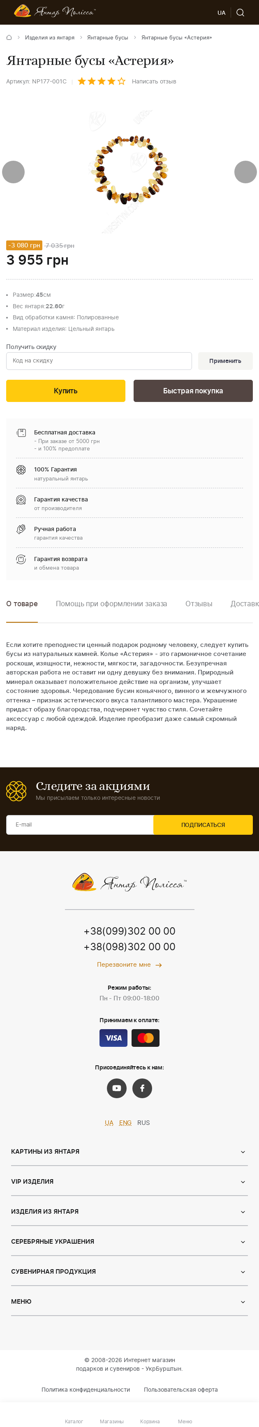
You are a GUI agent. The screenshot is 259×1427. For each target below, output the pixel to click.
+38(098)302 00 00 (129, 949)
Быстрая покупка (193, 392)
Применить (224, 362)
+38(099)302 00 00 (129, 933)
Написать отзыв (154, 82)
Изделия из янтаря (49, 38)
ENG (125, 1124)
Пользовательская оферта (181, 1392)
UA (109, 1124)
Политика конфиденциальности (86, 1392)
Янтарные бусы (107, 38)
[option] (111, 611)
